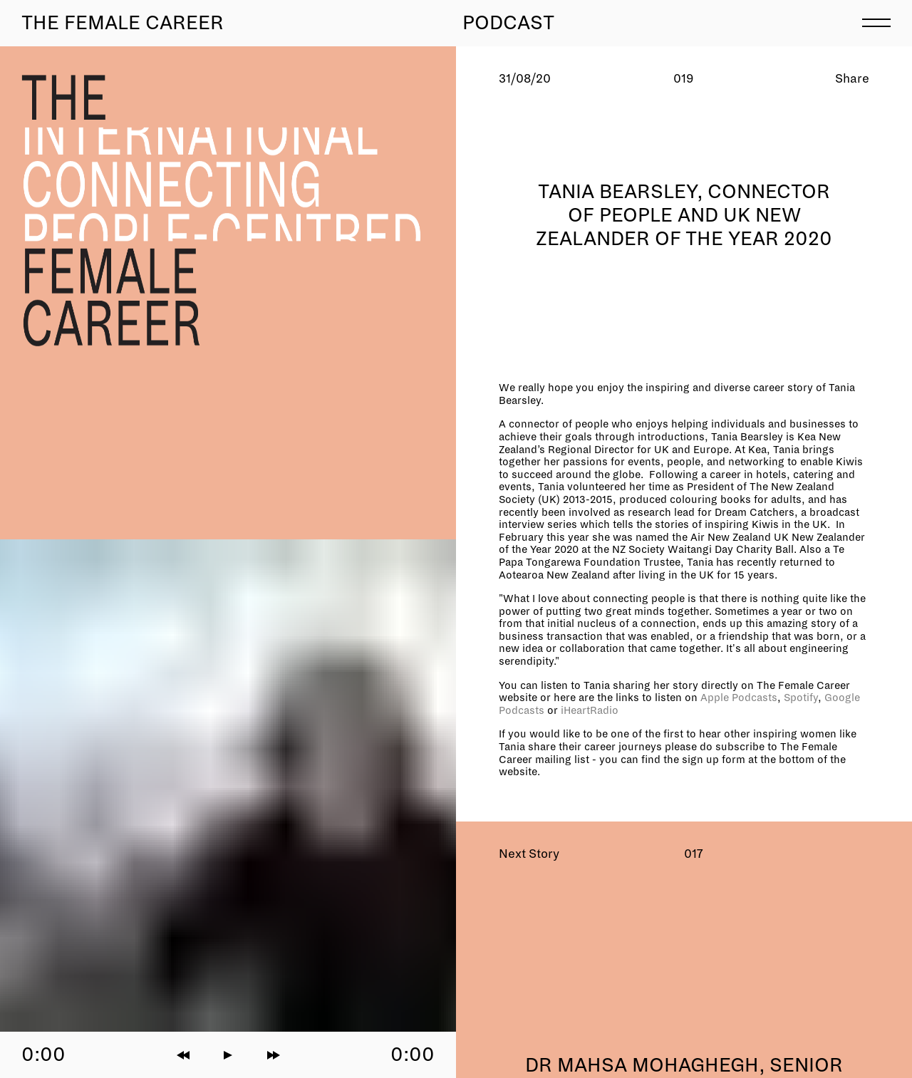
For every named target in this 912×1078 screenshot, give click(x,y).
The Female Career (122, 22)
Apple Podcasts (738, 697)
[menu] (876, 21)
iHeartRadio (589, 710)
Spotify (801, 697)
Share (852, 78)
